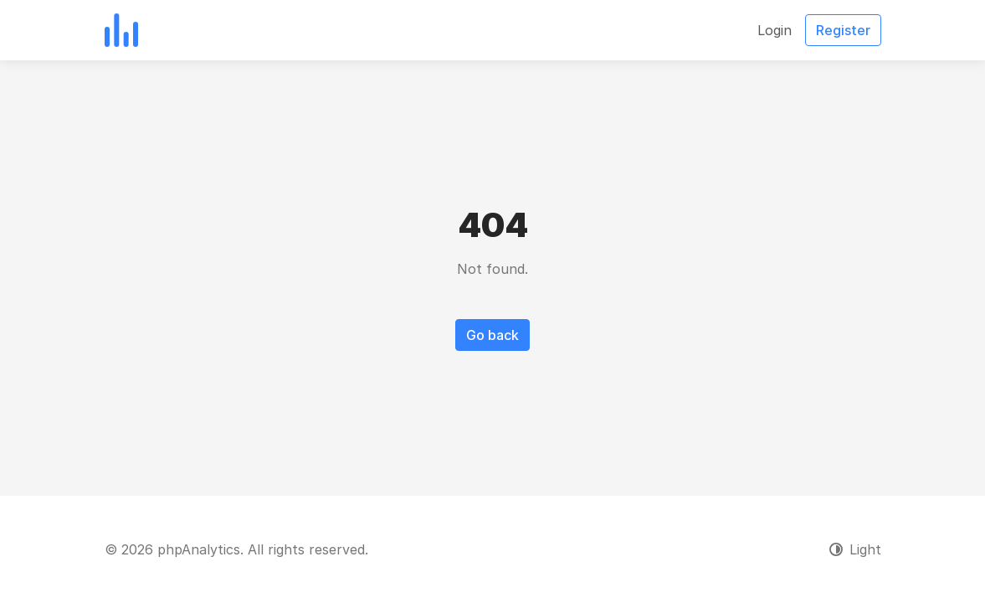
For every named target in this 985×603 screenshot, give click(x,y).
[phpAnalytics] (121, 30)
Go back (492, 335)
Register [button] (843, 30)
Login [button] (774, 30)
